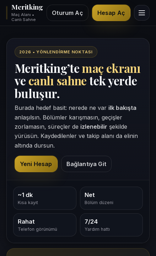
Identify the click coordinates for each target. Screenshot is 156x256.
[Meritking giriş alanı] (24, 13)
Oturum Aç (67, 12)
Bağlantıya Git (86, 163)
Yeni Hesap (36, 163)
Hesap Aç (111, 12)
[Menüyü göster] (142, 13)
